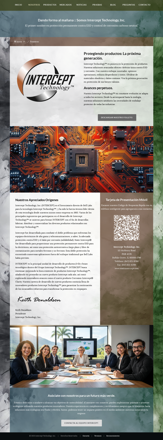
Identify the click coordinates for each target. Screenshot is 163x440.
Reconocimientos (113, 436)
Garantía (86, 436)
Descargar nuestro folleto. (117, 117)
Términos (97, 436)
